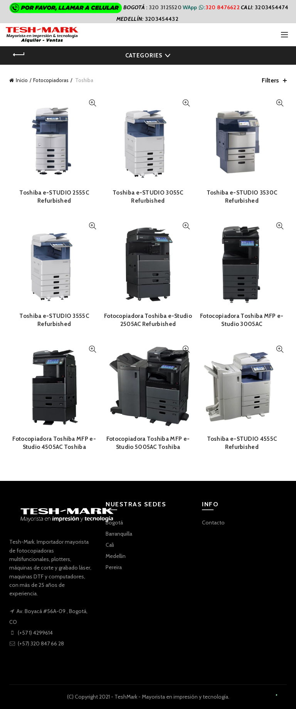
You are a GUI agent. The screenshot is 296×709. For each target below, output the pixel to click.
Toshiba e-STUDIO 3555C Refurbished (54, 320)
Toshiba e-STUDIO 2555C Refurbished (54, 196)
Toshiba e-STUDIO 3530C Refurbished (242, 196)
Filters (270, 80)
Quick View (92, 103)
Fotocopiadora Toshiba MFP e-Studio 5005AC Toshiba (148, 442)
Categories (143, 55)
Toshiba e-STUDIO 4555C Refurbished (242, 442)
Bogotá (114, 522)
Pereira (114, 567)
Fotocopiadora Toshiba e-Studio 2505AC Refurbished (148, 320)
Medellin (116, 556)
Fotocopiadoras (51, 80)
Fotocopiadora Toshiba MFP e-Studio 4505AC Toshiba (54, 442)
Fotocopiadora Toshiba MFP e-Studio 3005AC (241, 320)
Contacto (213, 522)
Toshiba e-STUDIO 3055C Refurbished (148, 196)
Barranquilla (119, 533)
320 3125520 (166, 7)
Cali (110, 544)
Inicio (22, 80)
